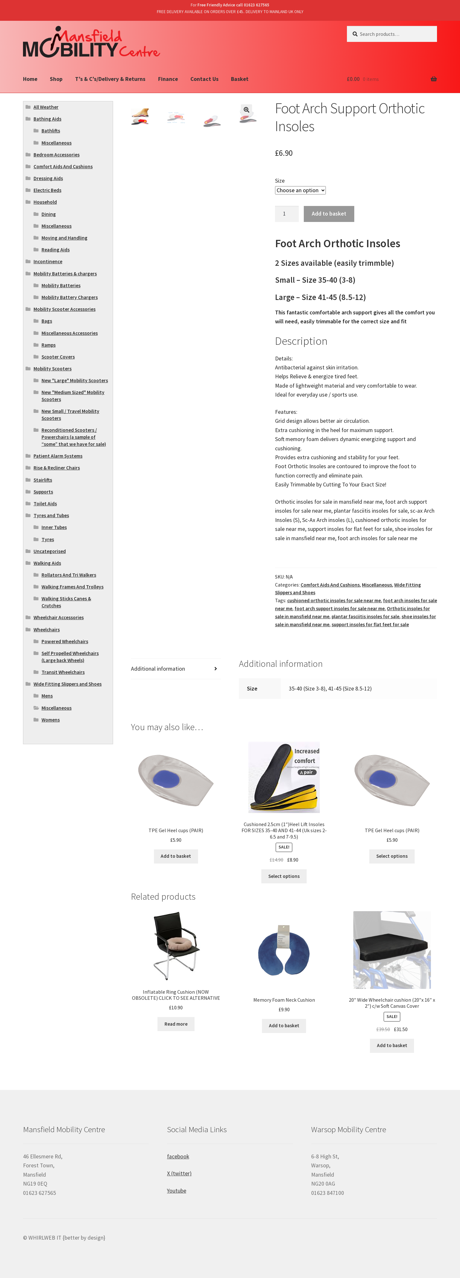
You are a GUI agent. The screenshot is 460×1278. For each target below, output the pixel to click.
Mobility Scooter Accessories (65, 309)
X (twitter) (179, 1173)
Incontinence (48, 261)
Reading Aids (56, 250)
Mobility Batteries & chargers (65, 274)
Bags (47, 321)
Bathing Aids (47, 119)
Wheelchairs (47, 630)
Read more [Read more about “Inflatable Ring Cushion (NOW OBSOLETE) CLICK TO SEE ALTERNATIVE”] (176, 1024)
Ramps (49, 345)
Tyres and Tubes (51, 515)
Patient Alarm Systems (58, 456)
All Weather (46, 107)
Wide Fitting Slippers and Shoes (68, 684)
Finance (168, 79)
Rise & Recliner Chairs (57, 468)
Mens (47, 696)
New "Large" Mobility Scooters (75, 380)
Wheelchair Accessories (59, 617)
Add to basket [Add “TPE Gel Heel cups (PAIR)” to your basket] (176, 856)
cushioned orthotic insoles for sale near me (334, 600)
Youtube (176, 1190)
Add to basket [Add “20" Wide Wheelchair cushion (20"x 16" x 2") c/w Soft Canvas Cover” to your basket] (392, 1045)
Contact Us (204, 79)
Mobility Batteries (61, 285)
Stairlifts (43, 480)
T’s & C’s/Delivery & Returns (110, 79)
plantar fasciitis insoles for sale (365, 616)
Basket (240, 79)
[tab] (176, 669)
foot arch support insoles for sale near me (340, 608)
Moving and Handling (65, 238)
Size (280, 180)
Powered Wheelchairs (65, 641)
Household (45, 202)
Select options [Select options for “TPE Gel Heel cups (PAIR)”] (392, 856)
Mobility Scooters (53, 369)
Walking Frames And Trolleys (72, 587)
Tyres (48, 539)
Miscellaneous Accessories (70, 333)
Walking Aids (47, 563)
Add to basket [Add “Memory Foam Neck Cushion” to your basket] (284, 1025)
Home (30, 79)
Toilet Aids (45, 504)
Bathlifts (51, 131)
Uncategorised (50, 551)
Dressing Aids (48, 178)
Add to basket (329, 213)
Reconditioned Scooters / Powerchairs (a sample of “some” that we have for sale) (74, 437)
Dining (49, 214)
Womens (51, 720)
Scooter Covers (58, 357)
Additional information (158, 668)
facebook (178, 1156)
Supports (43, 492)
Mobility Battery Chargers (70, 297)
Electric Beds (47, 190)
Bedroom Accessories (57, 155)
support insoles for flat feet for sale (370, 624)
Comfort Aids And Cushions (330, 585)
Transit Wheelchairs (63, 672)
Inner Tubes (54, 527)
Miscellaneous (377, 585)
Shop (56, 79)
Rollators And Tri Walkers (69, 575)
